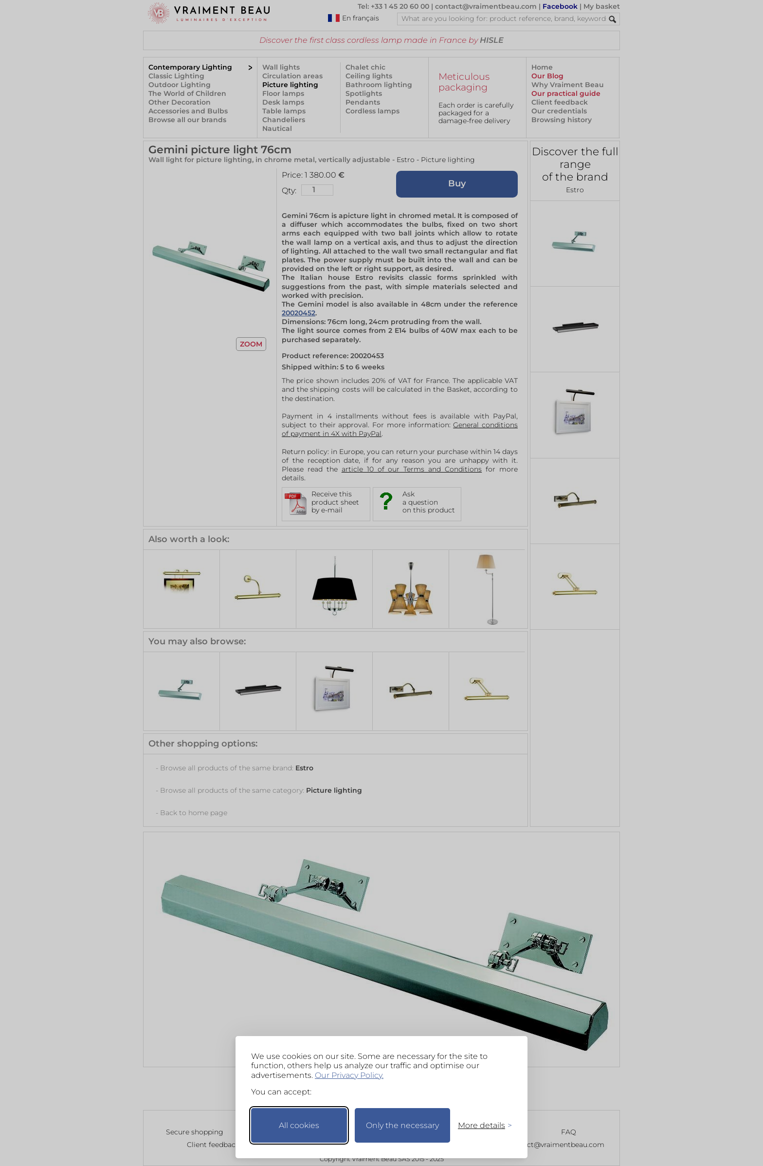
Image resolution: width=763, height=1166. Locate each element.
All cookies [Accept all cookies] (299, 1125)
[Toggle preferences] (481, 1125)
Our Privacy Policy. (349, 1075)
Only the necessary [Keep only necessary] (402, 1125)
